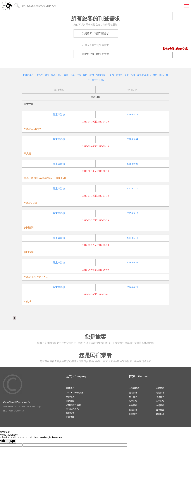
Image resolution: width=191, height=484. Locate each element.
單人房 (27, 153)
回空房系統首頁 (177, 42)
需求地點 (59, 90)
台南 (47, 75)
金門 (85, 75)
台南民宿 (133, 393)
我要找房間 (180, 29)
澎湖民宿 (160, 397)
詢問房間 (29, 227)
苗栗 (112, 75)
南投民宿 (160, 388)
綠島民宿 (133, 405)
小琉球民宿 (134, 388)
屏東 (155, 75)
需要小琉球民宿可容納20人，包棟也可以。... (48, 178)
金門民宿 (160, 401)
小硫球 (27, 301)
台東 (53, 75)
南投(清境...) (101, 75)
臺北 (161, 75)
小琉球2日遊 (30, 203)
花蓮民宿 (133, 410)
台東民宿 (133, 401)
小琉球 (39, 75)
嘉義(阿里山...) (144, 75)
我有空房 (182, 23)
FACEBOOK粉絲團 (75, 393)
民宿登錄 (180, 55)
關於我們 (70, 388)
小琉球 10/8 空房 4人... (36, 277)
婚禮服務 (160, 414)
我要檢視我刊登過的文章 (95, 54)
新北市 (119, 75)
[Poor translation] (11, 441)
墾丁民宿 (133, 397)
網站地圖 (70, 401)
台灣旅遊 (160, 410)
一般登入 (180, 15)
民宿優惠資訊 (179, 36)
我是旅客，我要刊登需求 (95, 33)
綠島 (79, 75)
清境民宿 (160, 393)
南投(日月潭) (98, 80)
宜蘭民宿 (133, 414)
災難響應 (70, 397)
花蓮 (72, 75)
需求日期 (95, 97)
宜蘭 (66, 75)
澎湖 (91, 75)
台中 (126, 75)
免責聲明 (70, 417)
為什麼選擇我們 (73, 405)
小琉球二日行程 (32, 129)
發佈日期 (132, 90)
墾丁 (60, 75)
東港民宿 (160, 405)
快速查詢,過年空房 (175, 49)
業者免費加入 (72, 409)
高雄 (133, 75)
